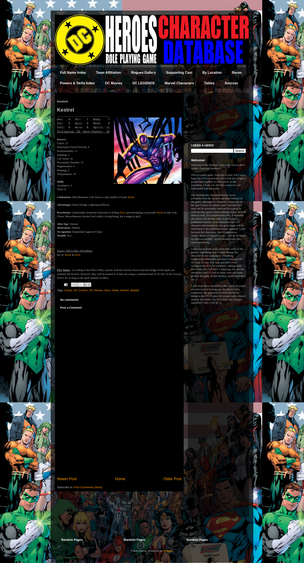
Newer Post (67, 479)
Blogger (168, 550)
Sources (231, 83)
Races (237, 72)
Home (120, 479)
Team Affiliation (108, 72)
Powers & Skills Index (77, 83)
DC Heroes (96, 290)
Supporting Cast (179, 72)
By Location (212, 72)
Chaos (68, 290)
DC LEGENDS (143, 83)
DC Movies (113, 83)
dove (107, 290)
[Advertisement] (119, 441)
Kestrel (124, 290)
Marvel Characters (179, 83)
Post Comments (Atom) (88, 487)
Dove (123, 212)
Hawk (131, 197)
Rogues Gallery (143, 72)
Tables (209, 83)
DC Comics (81, 290)
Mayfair (134, 290)
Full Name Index (73, 72)
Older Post (172, 479)
